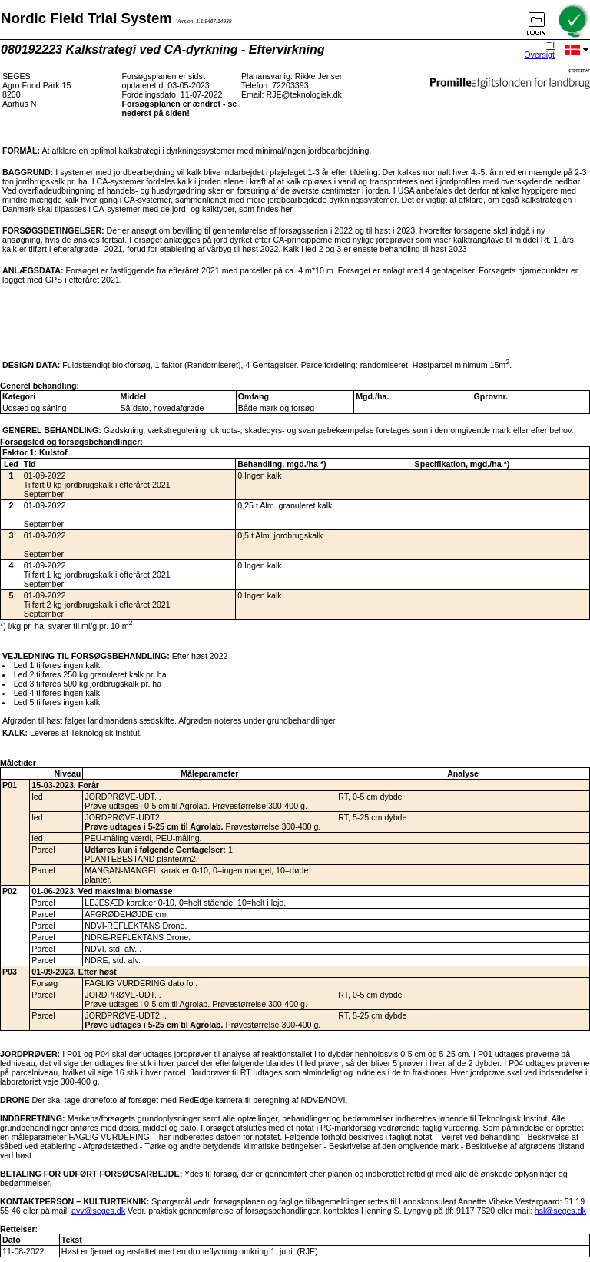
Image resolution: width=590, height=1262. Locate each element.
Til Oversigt (539, 50)
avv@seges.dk (98, 1210)
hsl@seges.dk (560, 1210)
